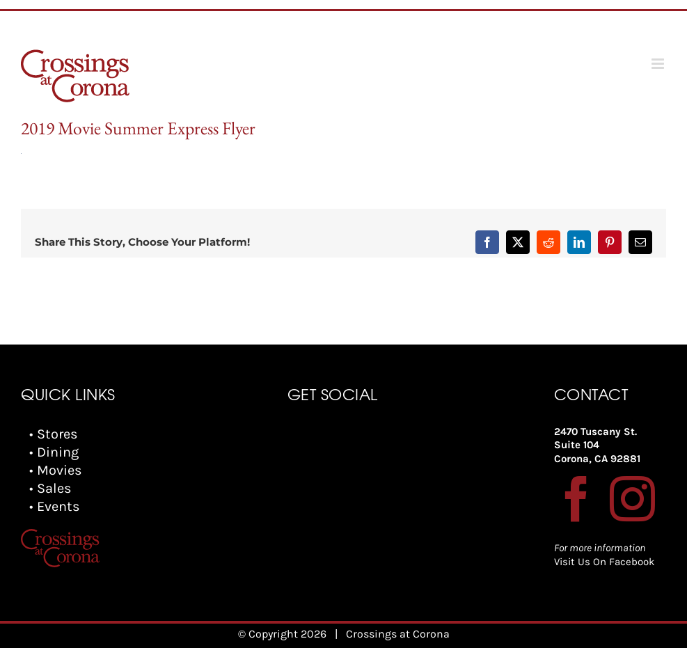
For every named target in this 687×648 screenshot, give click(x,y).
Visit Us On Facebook (604, 561)
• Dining (54, 452)
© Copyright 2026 (282, 633)
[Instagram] (632, 498)
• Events (54, 506)
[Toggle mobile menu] (659, 63)
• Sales (50, 488)
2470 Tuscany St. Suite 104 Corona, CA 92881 (597, 445)
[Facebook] (576, 498)
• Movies (55, 470)
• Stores (53, 434)
